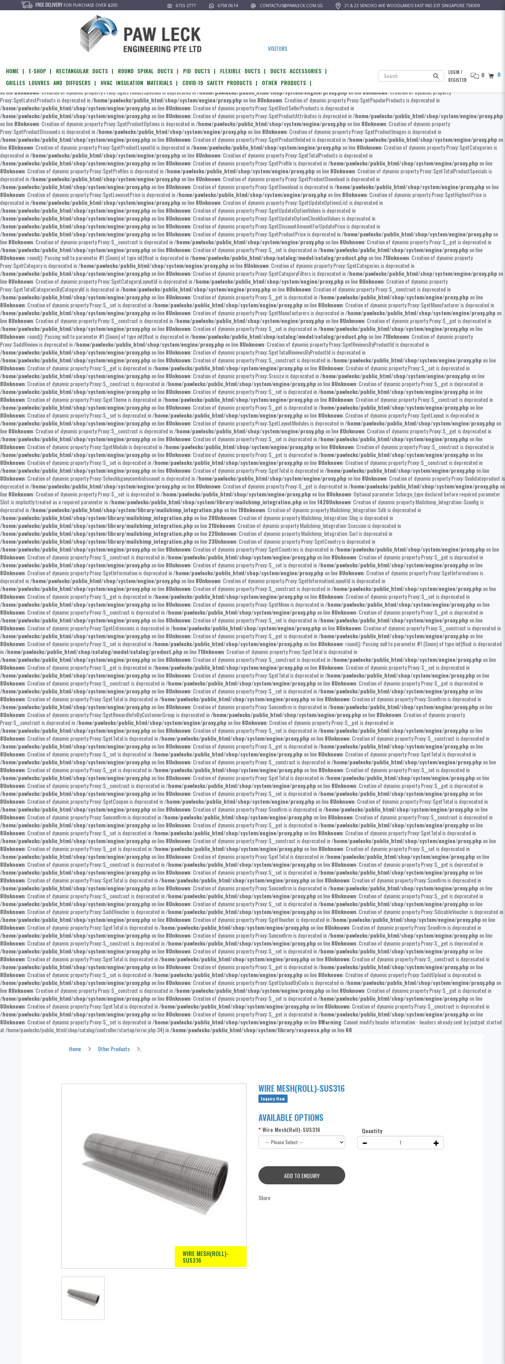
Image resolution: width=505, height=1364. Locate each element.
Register (457, 80)
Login (453, 72)
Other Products (114, 1048)
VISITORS (277, 48)
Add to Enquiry (302, 1175)
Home (75, 1048)
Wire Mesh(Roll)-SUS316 (172, 1048)
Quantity (372, 1130)
